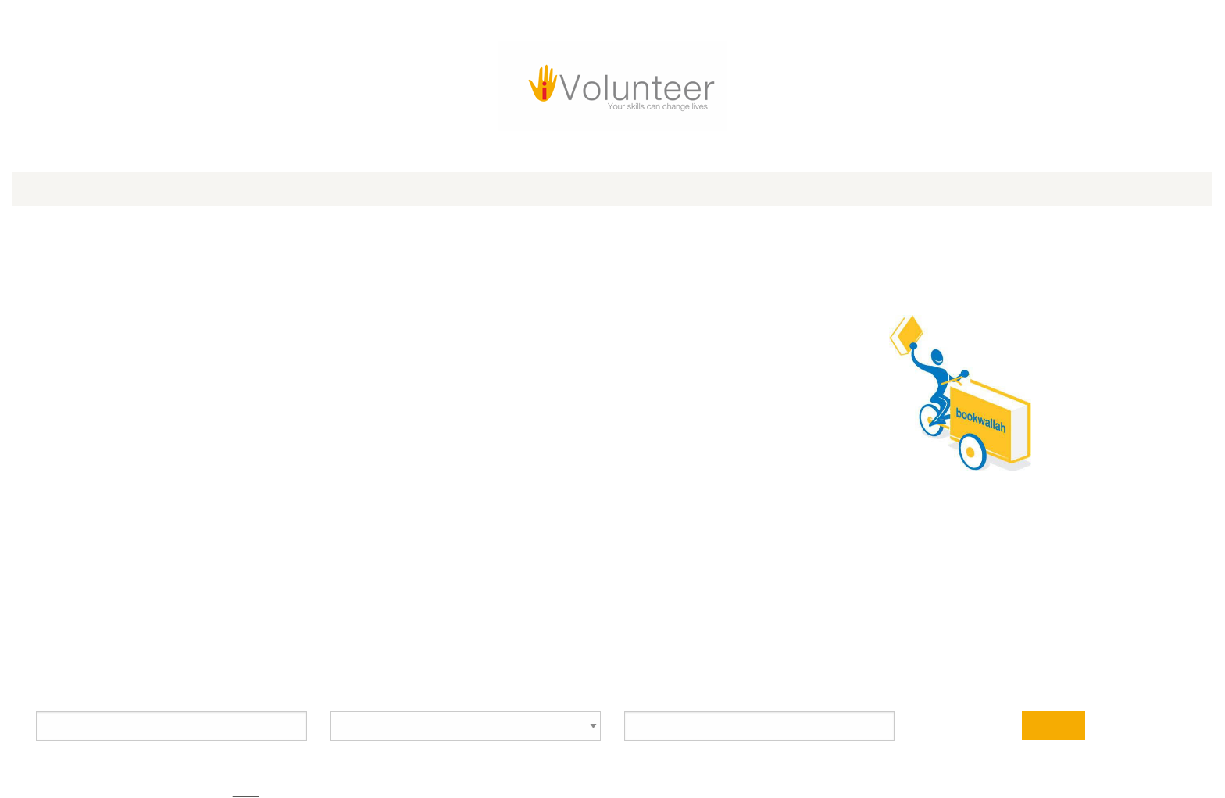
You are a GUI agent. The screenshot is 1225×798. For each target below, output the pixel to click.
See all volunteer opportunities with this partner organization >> (847, 362)
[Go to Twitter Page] (795, 24)
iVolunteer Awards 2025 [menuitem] (283, 108)
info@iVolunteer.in (290, 623)
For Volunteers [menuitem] (402, 108)
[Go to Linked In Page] (893, 24)
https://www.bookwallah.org (287, 232)
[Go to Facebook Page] (762, 24)
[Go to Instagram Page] (860, 24)
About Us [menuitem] (729, 108)
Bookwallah (281, 202)
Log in (652, 43)
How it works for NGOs (747, 623)
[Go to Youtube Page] (828, 24)
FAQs (389, 623)
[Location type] (514, 567)
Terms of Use (970, 623)
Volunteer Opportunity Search (363, 511)
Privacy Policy (866, 623)
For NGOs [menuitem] (495, 108)
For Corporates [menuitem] (590, 108)
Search (849, 568)
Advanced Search (942, 504)
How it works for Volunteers (495, 623)
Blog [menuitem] (670, 108)
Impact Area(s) (728, 389)
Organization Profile (308, 147)
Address (714, 433)
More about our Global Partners (893, 775)
